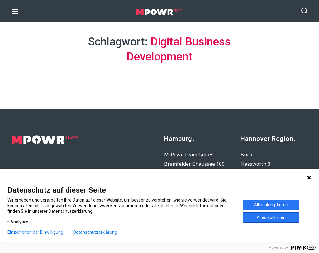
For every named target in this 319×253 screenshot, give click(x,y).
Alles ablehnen (271, 217)
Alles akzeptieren (271, 204)
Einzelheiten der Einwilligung (35, 232)
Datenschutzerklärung (95, 232)
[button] (304, 11)
